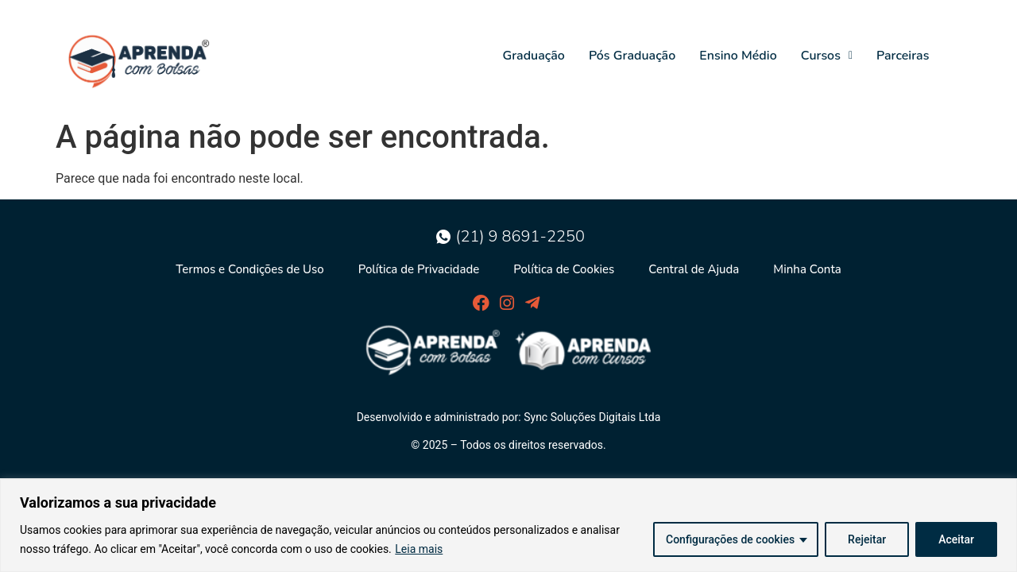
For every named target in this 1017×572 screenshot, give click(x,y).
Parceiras (902, 55)
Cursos (827, 55)
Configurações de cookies (730, 539)
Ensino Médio (738, 55)
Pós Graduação (632, 55)
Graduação (533, 55)
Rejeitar (867, 539)
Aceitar (956, 539)
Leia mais (419, 549)
